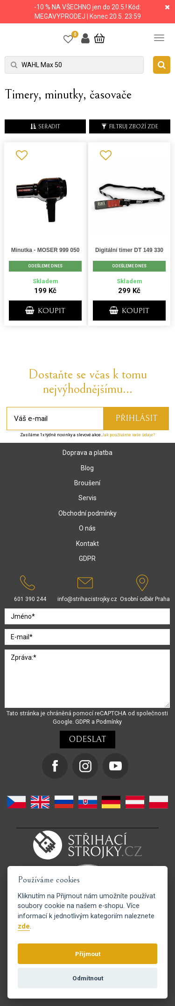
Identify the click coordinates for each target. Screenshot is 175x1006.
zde (24, 926)
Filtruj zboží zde (129, 127)
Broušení (87, 483)
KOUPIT (45, 310)
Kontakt (87, 543)
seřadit (45, 127)
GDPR (87, 558)
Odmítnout (87, 978)
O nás (87, 528)
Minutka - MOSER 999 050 (45, 250)
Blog (87, 468)
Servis (87, 498)
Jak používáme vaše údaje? (128, 435)
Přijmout (87, 953)
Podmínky (109, 721)
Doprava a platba (87, 452)
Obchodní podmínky (87, 513)
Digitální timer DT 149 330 (129, 250)
